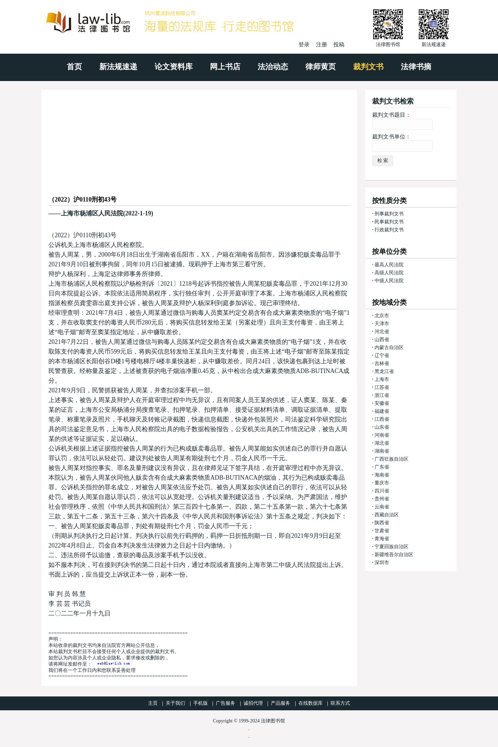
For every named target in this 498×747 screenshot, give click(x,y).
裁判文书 (368, 66)
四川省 (382, 490)
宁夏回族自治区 (391, 546)
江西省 (382, 419)
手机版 (200, 703)
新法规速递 (118, 66)
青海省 (382, 538)
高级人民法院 (389, 272)
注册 (321, 44)
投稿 (338, 44)
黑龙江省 (384, 371)
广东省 (382, 467)
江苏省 (382, 387)
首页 (74, 66)
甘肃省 (382, 530)
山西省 (382, 339)
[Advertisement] (199, 138)
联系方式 (340, 703)
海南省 (382, 475)
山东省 (382, 427)
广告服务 (225, 703)
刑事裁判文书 (389, 213)
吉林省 (382, 363)
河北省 (382, 331)
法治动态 (273, 66)
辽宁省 (382, 355)
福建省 (382, 411)
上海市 (382, 379)
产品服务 (280, 703)
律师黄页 (320, 66)
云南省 (382, 506)
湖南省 (382, 451)
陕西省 (382, 522)
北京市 (382, 315)
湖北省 (382, 443)
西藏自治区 (387, 514)
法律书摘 (416, 66)
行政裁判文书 (389, 229)
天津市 (382, 323)
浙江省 (382, 395)
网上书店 (225, 66)
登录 (304, 44)
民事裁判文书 (389, 221)
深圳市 (382, 562)
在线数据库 (310, 703)
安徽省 (382, 403)
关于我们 (175, 703)
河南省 (382, 435)
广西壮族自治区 (391, 459)
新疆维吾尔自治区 (394, 554)
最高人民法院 (389, 264)
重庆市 (382, 483)
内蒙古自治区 (389, 347)
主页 (153, 703)
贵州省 (382, 498)
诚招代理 (253, 703)
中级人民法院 (389, 280)
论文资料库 (174, 66)
